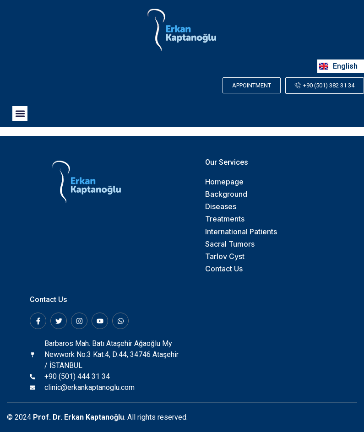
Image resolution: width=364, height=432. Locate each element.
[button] (19, 113)
